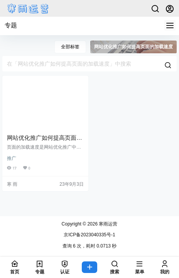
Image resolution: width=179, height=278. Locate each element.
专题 (11, 25)
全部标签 (70, 46)
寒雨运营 (107, 224)
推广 (11, 158)
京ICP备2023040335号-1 (89, 234)
